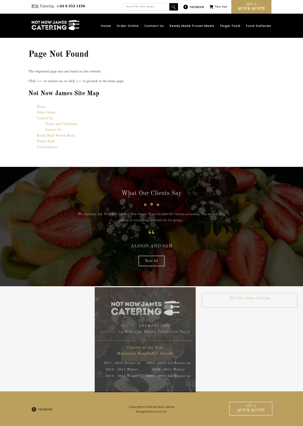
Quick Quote (251, 6)
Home (106, 26)
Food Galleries (258, 26)
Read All (151, 262)
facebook (193, 7)
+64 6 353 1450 (62, 6)
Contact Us (154, 26)
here (40, 81)
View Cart (221, 6)
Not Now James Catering (250, 299)
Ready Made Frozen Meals (192, 26)
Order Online (128, 26)
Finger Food (230, 26)
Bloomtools (160, 413)
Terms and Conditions (61, 124)
